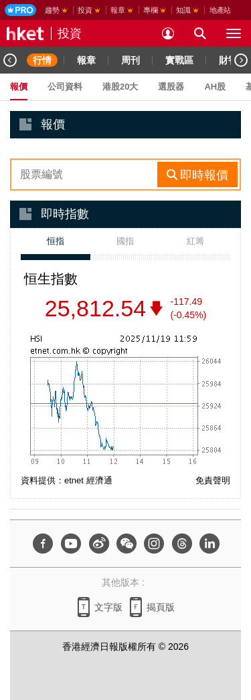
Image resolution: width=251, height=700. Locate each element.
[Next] (241, 60)
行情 (42, 60)
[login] (168, 33)
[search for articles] (200, 33)
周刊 (130, 60)
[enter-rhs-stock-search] (85, 174)
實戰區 (179, 60)
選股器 (171, 87)
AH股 (215, 87)
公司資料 (65, 87)
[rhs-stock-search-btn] (197, 174)
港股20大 (120, 87)
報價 (18, 87)
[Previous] (10, 60)
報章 (86, 60)
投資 (70, 33)
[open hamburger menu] (233, 33)
